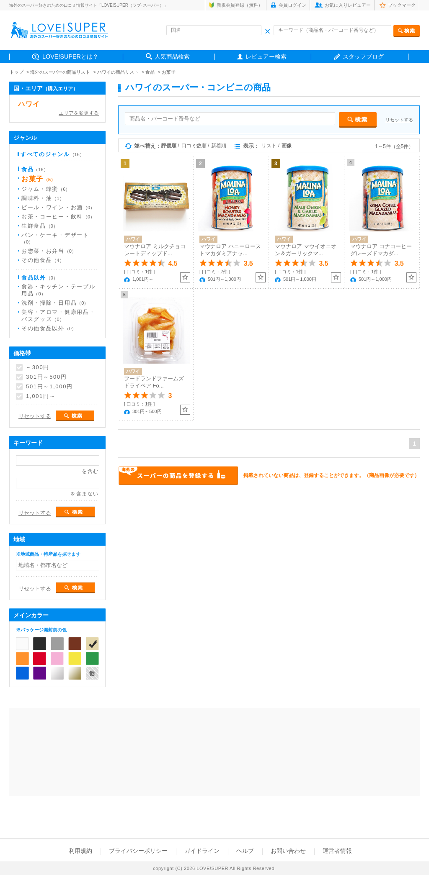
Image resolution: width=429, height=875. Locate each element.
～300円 (37, 367)
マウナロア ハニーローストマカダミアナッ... (230, 250)
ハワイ (29, 104)
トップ (16, 71)
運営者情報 (337, 850)
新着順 (218, 146)
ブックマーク (402, 5)
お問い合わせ (288, 850)
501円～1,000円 (49, 386)
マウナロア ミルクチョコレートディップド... (155, 250)
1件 (148, 271)
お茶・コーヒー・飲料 (58, 216)
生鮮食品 (39, 226)
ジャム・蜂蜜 (45, 189)
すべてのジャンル (52, 154)
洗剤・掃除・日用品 (54, 303)
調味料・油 (42, 198)
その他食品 (42, 260)
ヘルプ (245, 850)
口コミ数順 (194, 146)
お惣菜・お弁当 (48, 251)
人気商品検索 (172, 56)
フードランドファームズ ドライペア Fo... (154, 382)
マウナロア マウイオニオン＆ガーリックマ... (305, 250)
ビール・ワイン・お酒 (58, 207)
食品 (150, 71)
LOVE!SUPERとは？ (70, 56)
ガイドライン (202, 850)
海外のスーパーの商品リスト (60, 71)
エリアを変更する (79, 113)
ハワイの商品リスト (118, 71)
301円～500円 (46, 377)
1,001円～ (40, 396)
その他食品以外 (48, 328)
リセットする (399, 119)
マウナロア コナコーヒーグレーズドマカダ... (381, 250)
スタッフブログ (363, 56)
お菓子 (169, 71)
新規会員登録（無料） (240, 5)
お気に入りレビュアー (348, 5)
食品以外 (39, 278)
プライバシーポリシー (138, 850)
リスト (269, 146)
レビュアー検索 (266, 56)
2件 (223, 271)
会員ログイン (292, 5)
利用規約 (80, 850)
